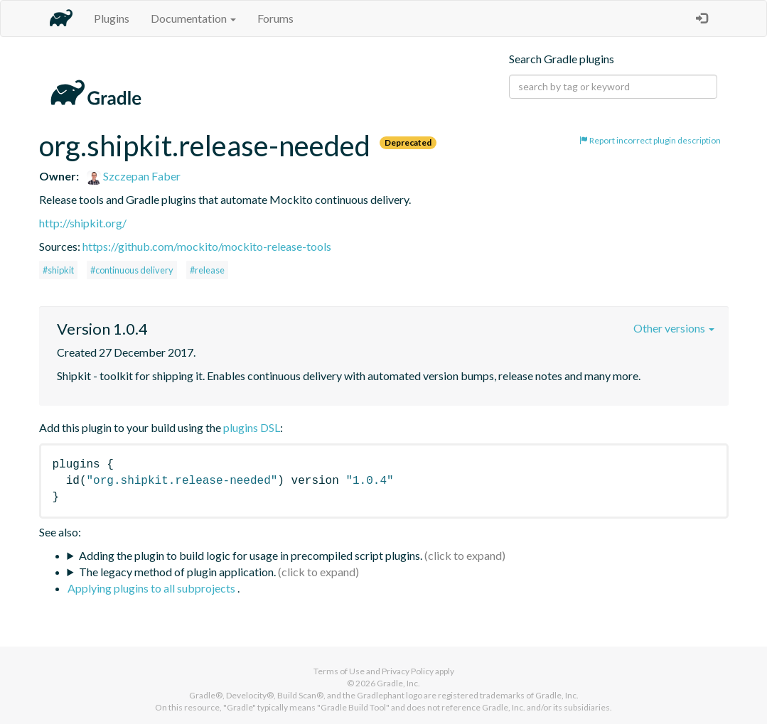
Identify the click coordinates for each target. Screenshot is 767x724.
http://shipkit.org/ (83, 222)
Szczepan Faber (134, 176)
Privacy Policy (408, 671)
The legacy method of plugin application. (177, 571)
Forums (275, 18)
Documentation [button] (193, 18)
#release (207, 270)
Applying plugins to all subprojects (152, 588)
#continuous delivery (131, 270)
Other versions (673, 328)
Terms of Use (339, 671)
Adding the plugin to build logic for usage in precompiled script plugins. (250, 555)
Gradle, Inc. (398, 683)
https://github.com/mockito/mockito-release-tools (206, 246)
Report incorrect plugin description (650, 140)
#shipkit (58, 270)
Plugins (111, 18)
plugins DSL (251, 427)
